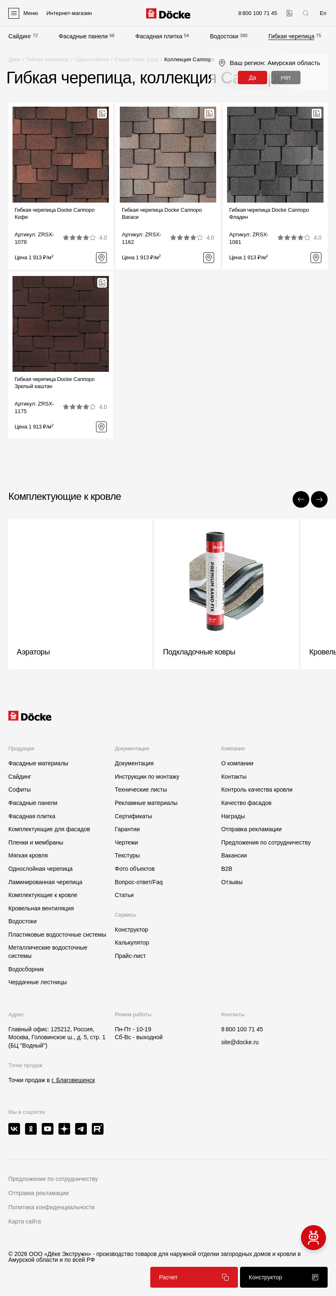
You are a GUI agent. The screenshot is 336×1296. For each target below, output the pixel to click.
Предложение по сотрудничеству (53, 1179)
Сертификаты (133, 816)
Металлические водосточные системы (47, 951)
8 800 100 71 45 (242, 1029)
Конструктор (131, 929)
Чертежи (126, 842)
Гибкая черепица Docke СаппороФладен (269, 213)
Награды (233, 816)
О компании (237, 763)
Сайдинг (19, 36)
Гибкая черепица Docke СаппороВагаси (162, 213)
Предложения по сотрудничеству (266, 842)
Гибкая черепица (291, 36)
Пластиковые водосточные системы (57, 934)
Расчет (194, 1277)
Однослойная (92, 59)
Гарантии (127, 829)
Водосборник (26, 969)
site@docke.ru (240, 1042)
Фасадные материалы (38, 763)
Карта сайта (24, 1221)
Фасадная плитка (158, 36)
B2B (226, 868)
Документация (134, 763)
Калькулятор (132, 942)
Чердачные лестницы (37, 982)
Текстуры (127, 855)
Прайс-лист (130, 956)
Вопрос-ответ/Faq (139, 882)
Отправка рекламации (251, 829)
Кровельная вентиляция (41, 908)
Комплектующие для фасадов (49, 829)
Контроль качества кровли (257, 789)
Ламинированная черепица (45, 882)
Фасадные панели (83, 36)
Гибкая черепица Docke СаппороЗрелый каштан (54, 382)
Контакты (233, 776)
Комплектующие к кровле (42, 895)
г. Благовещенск (73, 1080)
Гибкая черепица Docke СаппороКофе (54, 213)
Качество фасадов (246, 803)
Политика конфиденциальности (51, 1207)
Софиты (19, 789)
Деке (14, 59)
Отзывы (232, 882)
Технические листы (141, 789)
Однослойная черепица (40, 868)
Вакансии (234, 855)
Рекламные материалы (146, 803)
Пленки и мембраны (35, 842)
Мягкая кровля (28, 855)
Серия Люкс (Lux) (136, 59)
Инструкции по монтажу (147, 776)
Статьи (124, 895)
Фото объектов (135, 868)
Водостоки (224, 36)
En (323, 13)
